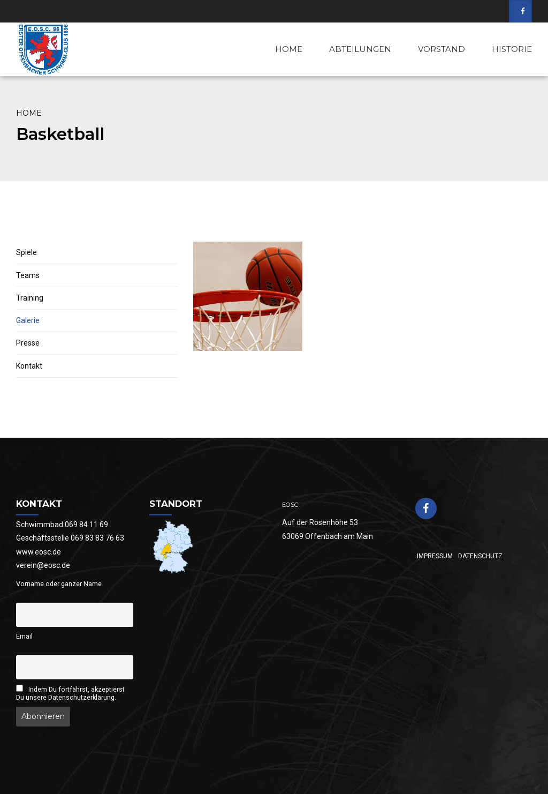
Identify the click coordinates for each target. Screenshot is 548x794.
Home (29, 113)
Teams (28, 275)
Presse (28, 343)
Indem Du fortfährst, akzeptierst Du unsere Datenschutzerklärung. (70, 693)
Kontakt (29, 366)
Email (24, 636)
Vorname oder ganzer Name (59, 584)
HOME (288, 49)
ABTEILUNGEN (360, 49)
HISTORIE (512, 49)
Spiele (26, 252)
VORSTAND (441, 49)
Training (29, 298)
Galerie (28, 320)
